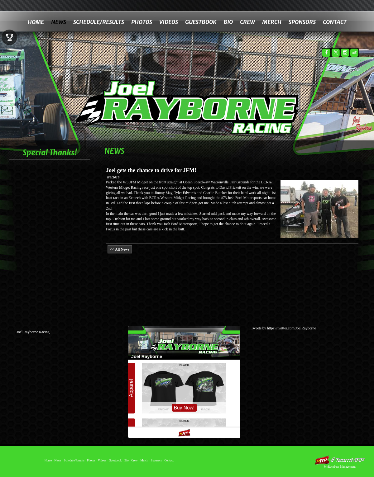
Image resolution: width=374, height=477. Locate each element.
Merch (271, 22)
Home (36, 22)
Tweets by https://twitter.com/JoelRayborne (283, 328)
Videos (168, 22)
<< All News (119, 249)
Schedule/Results (98, 22)
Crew (247, 22)
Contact (335, 22)
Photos (141, 22)
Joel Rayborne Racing (33, 332)
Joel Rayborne (198, 99)
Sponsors (302, 22)
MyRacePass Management (340, 466)
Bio (228, 22)
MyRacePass (340, 460)
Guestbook (200, 22)
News (58, 22)
